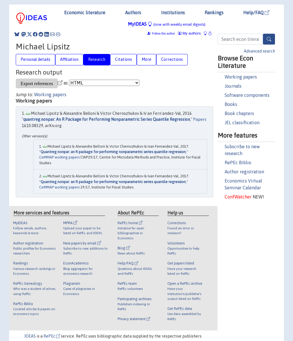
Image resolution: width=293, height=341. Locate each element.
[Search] (269, 39)
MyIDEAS (166, 24)
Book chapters (239, 113)
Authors (133, 12)
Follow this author (163, 33)
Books (231, 104)
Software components (247, 95)
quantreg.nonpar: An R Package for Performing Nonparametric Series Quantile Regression (106, 119)
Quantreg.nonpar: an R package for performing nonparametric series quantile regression (113, 152)
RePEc (51, 336)
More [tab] (146, 59)
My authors (189, 33)
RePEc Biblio (238, 162)
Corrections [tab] (172, 59)
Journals (233, 86)
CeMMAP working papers (59, 157)
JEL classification (242, 122)
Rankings (214, 12)
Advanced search (259, 51)
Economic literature (84, 12)
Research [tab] (96, 59)
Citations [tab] (123, 59)
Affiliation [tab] (69, 59)
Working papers (241, 76)
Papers (199, 119)
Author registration (244, 171)
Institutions (173, 12)
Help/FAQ (256, 12)
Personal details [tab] (35, 59)
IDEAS (30, 336)
